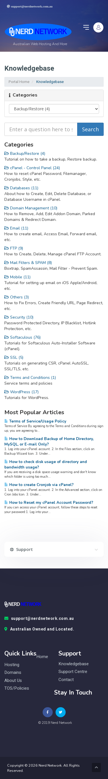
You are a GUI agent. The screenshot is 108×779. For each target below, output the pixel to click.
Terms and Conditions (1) (30, 377)
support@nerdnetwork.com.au (39, 619)
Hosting (11, 665)
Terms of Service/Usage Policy (35, 421)
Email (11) (16, 228)
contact (66, 680)
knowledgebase (73, 664)
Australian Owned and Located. (39, 629)
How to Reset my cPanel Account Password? (48, 502)
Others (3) (16, 297)
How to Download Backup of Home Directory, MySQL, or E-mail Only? (49, 441)
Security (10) (18, 317)
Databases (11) (21, 188)
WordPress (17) (21, 392)
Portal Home (19, 81)
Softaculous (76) (22, 337)
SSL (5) (13, 357)
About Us (13, 681)
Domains (12, 673)
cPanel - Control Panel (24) (32, 168)
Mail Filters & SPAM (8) (28, 262)
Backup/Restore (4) (24, 153)
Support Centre (72, 672)
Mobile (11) (17, 277)
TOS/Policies (16, 688)
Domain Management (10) (30, 208)
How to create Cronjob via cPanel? (39, 484)
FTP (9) (13, 248)
